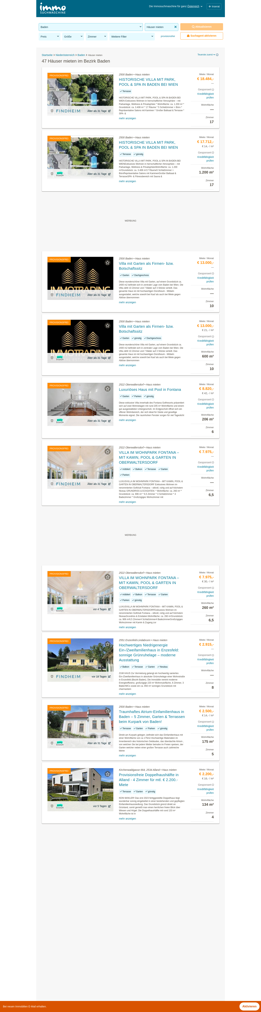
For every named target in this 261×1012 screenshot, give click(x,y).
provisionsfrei (167, 36)
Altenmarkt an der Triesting (148, 939)
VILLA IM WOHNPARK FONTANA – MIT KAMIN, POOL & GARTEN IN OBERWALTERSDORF (149, 457)
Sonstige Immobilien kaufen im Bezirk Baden (68, 947)
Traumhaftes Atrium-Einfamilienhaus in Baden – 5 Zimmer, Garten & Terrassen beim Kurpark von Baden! (152, 717)
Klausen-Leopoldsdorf (145, 956)
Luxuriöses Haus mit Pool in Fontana (150, 390)
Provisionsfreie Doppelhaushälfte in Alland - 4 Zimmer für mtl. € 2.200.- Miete (149, 780)
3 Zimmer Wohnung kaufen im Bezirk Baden (68, 980)
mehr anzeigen (127, 118)
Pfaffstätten (138, 964)
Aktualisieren (202, 26)
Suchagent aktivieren (201, 35)
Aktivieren (249, 1006)
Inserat (214, 6)
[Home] (53, 9)
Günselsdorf (138, 947)
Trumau (136, 988)
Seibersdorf (138, 972)
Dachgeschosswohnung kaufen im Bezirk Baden (70, 964)
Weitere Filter (132, 36)
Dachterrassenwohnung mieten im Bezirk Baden (70, 972)
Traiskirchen (139, 980)
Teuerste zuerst (206, 54)
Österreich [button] (195, 6)
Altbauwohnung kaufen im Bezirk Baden (65, 956)
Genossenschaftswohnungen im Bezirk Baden (69, 939)
